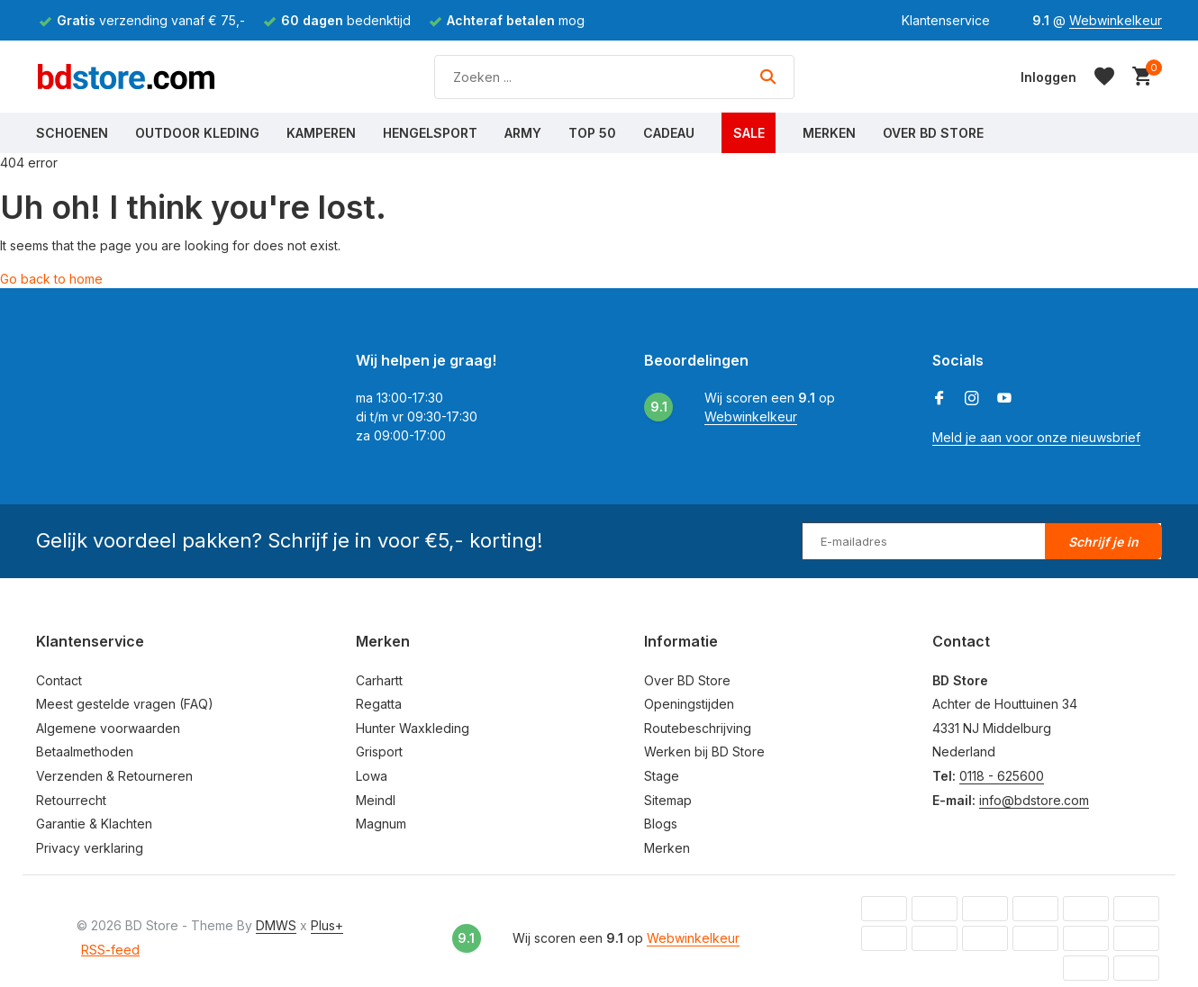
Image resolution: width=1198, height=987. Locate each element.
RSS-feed (110, 949)
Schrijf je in (1103, 541)
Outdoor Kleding (197, 132)
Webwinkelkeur (1115, 20)
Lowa (371, 775)
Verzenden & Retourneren (114, 775)
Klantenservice (946, 20)
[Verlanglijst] (1104, 76)
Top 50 (592, 132)
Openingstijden (689, 703)
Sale (749, 132)
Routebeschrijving (697, 728)
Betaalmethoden (84, 751)
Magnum (381, 823)
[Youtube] (1004, 399)
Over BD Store (933, 132)
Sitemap (668, 800)
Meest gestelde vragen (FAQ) (124, 703)
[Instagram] (972, 399)
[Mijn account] (1048, 77)
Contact (59, 680)
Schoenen (72, 132)
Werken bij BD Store (704, 751)
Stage (661, 775)
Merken (829, 132)
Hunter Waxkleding (412, 728)
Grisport (379, 751)
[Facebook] (939, 399)
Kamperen (321, 132)
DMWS (276, 925)
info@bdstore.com (1034, 800)
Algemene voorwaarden (108, 728)
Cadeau (668, 132)
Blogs (660, 823)
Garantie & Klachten (94, 823)
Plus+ (327, 925)
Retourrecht (71, 800)
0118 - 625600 (1001, 775)
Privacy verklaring (89, 848)
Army (522, 132)
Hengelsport (430, 132)
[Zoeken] (614, 77)
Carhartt (379, 680)
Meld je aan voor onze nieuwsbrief (1036, 437)
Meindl (375, 800)
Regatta (379, 703)
